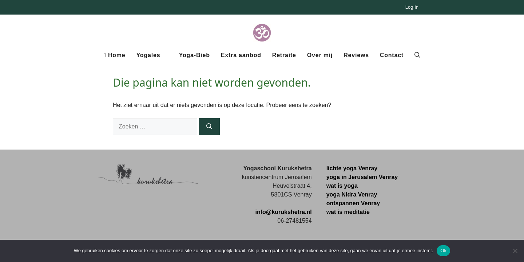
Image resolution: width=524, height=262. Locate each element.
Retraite (284, 55)
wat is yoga (342, 186)
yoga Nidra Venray (351, 194)
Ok (443, 250)
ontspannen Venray (353, 203)
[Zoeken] (209, 126)
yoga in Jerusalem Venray (362, 177)
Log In (411, 7)
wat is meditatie (348, 212)
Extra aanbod (241, 55)
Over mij (320, 55)
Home (115, 55)
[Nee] (515, 250)
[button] (417, 55)
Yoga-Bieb (194, 55)
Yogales (148, 55)
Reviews (356, 55)
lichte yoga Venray (352, 168)
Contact (392, 55)
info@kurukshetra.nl (283, 212)
